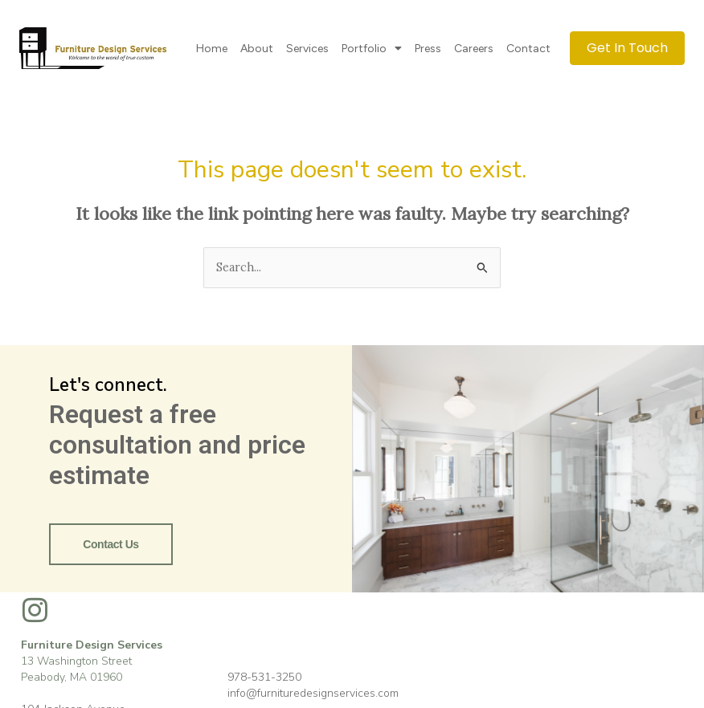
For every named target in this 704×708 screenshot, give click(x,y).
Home (211, 48)
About (256, 48)
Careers (473, 48)
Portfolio (372, 48)
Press (428, 48)
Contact (528, 48)
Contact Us (110, 543)
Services (307, 48)
